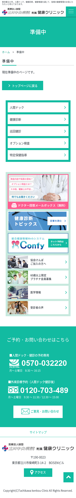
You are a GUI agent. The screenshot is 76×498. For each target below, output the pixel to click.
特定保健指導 (18, 155)
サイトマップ (38, 432)
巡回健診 (15, 131)
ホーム (6, 52)
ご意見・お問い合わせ (40, 411)
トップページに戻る (24, 85)
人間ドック (17, 107)
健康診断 (15, 119)
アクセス (38, 472)
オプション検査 (20, 143)
